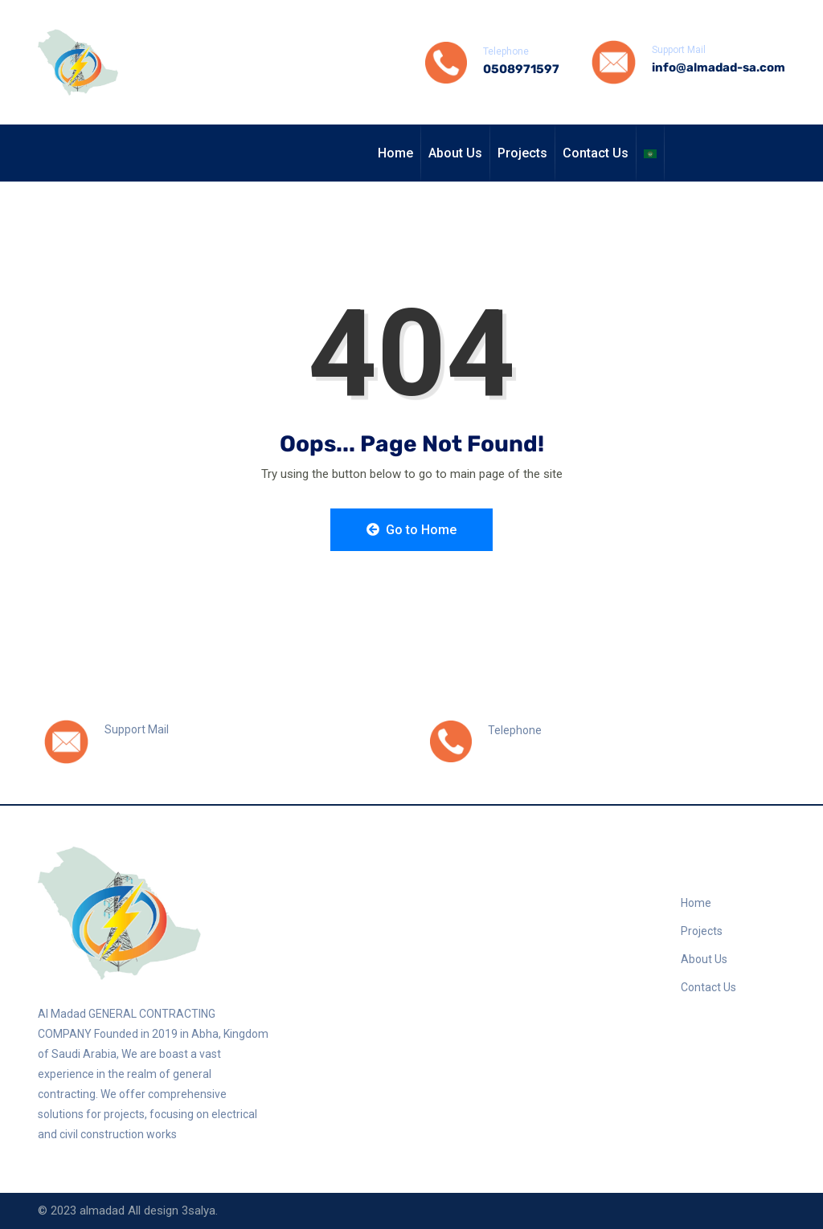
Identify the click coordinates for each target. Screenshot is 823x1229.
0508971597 (521, 69)
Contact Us (596, 153)
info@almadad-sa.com (718, 67)
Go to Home (411, 529)
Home (395, 153)
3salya (198, 1210)
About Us (455, 153)
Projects (522, 153)
